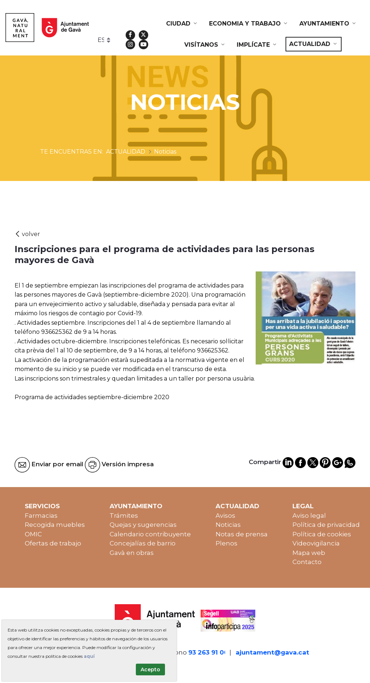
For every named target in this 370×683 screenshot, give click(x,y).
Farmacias (41, 515)
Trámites (124, 515)
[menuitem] (182, 24)
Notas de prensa (242, 534)
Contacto (307, 562)
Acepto (150, 669)
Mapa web (308, 552)
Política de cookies (321, 534)
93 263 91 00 (208, 652)
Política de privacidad (326, 524)
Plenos (226, 543)
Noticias (228, 524)
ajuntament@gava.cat (272, 652)
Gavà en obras (132, 552)
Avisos (225, 515)
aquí (89, 656)
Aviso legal (309, 515)
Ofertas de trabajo (53, 543)
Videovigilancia (316, 543)
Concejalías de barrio (143, 543)
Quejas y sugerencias (143, 524)
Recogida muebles (55, 524)
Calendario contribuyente (150, 534)
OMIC (33, 534)
